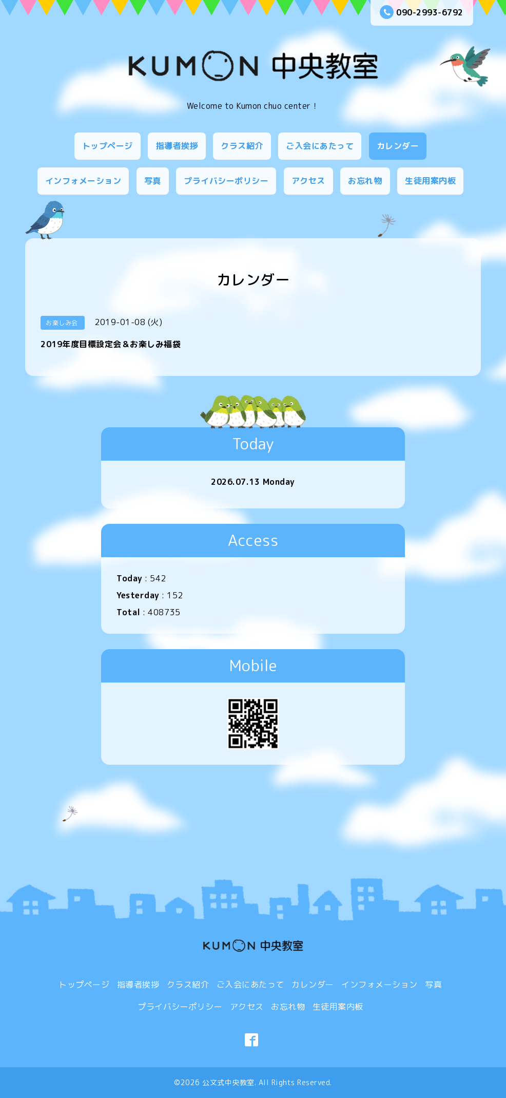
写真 (152, 180)
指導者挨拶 (176, 146)
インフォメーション (83, 180)
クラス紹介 (242, 146)
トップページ (107, 146)
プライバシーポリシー (226, 180)
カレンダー (398, 146)
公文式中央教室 (228, 1082)
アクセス (308, 180)
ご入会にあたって (320, 146)
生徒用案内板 (430, 180)
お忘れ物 (365, 180)
